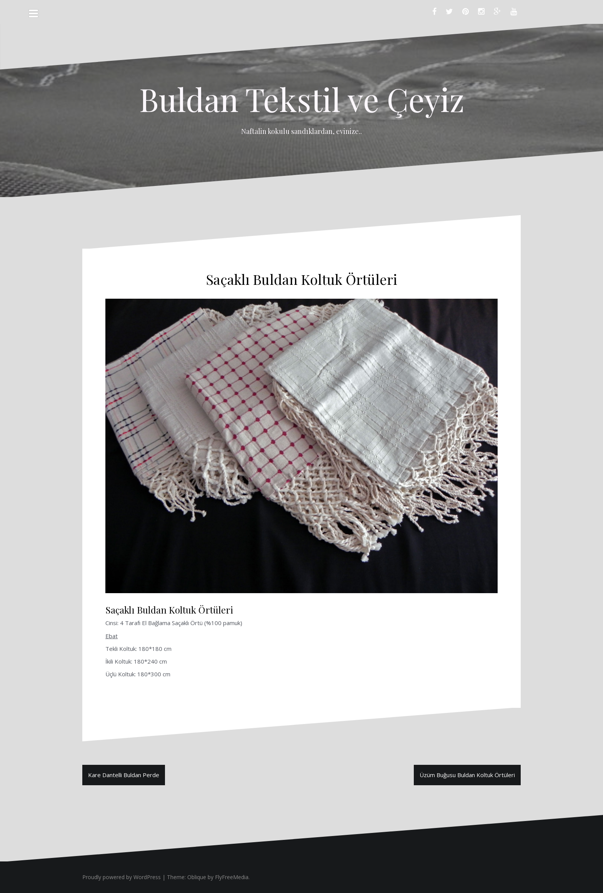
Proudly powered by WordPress (121, 877)
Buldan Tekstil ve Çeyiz (301, 99)
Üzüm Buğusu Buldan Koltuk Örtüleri (467, 775)
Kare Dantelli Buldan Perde (123, 775)
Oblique (196, 877)
